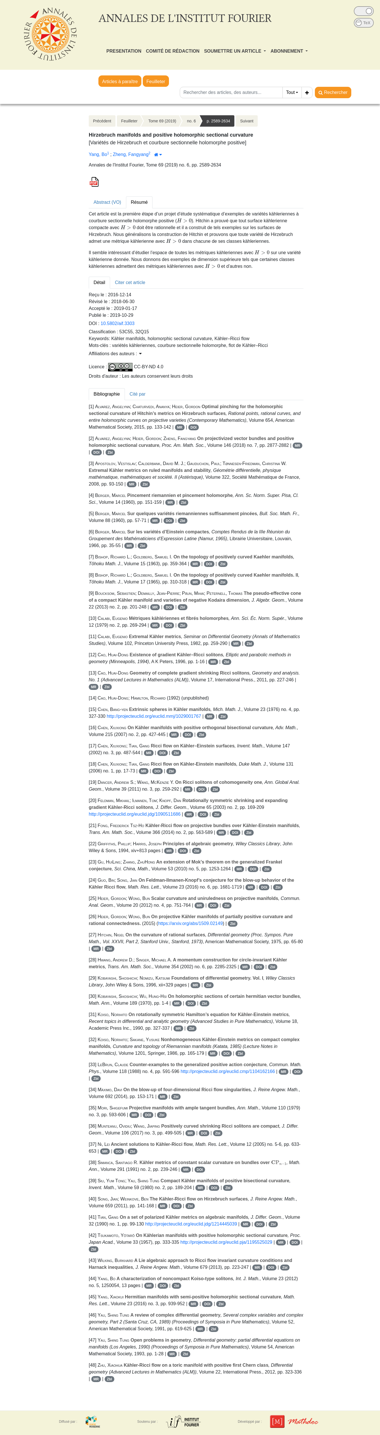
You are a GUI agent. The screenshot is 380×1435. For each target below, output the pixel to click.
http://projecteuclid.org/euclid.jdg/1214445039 (191, 1224)
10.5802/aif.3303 (118, 323)
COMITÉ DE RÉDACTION (172, 51)
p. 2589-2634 (218, 121)
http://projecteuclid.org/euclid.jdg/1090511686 (135, 814)
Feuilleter (155, 81)
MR (180, 427)
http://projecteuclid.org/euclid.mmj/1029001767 (154, 716)
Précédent (102, 121)
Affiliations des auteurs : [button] (115, 353)
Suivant (246, 121)
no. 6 (191, 121)
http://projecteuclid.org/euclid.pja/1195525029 (226, 1242)
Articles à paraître (120, 81)
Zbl (110, 453)
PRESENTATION (123, 51)
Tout (290, 92)
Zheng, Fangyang (130, 154)
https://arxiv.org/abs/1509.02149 (190, 923)
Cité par (138, 394)
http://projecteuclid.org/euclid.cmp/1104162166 (228, 1071)
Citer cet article (130, 282)
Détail (99, 282)
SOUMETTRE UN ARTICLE (233, 51)
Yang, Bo (98, 154)
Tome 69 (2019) (162, 121)
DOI (194, 427)
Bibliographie (107, 394)
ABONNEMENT (287, 51)
